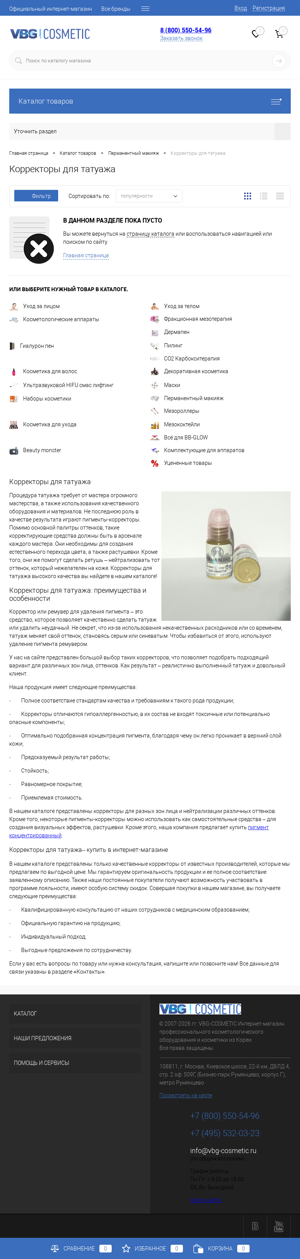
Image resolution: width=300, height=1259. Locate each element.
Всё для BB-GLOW (179, 437)
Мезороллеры (174, 411)
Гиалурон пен (31, 346)
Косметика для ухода (43, 424)
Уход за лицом (34, 306)
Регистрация (269, 8)
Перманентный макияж (187, 398)
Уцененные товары (181, 463)
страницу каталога (150, 234)
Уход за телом (174, 306)
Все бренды (116, 9)
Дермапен (169, 332)
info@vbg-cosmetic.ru (223, 1151)
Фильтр (36, 196)
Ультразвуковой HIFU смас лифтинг (61, 385)
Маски (165, 385)
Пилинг (166, 345)
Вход (241, 8)
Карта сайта (205, 1200)
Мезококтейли (175, 424)
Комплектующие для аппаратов (197, 450)
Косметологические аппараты (54, 319)
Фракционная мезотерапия (191, 319)
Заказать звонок (181, 38)
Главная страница (86, 255)
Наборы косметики (40, 399)
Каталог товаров (150, 101)
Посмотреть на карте (185, 1095)
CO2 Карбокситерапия (185, 358)
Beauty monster (35, 450)
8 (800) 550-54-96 (185, 30)
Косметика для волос (43, 371)
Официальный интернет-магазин (50, 9)
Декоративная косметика (189, 371)
